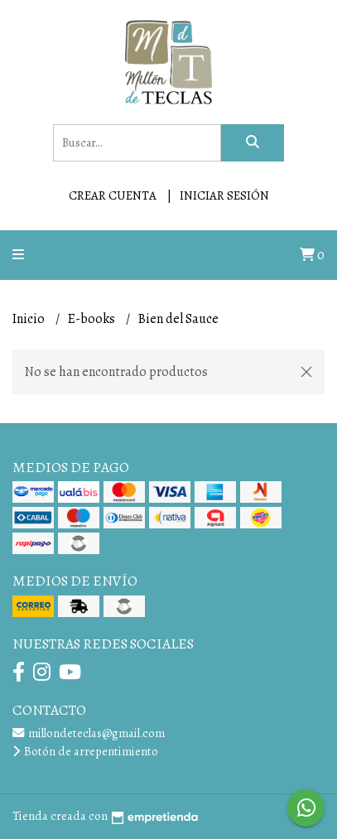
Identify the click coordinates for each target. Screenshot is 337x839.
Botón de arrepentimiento (85, 751)
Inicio (29, 319)
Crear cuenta (112, 195)
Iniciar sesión (224, 195)
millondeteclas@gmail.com (88, 733)
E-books (93, 319)
